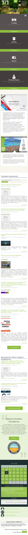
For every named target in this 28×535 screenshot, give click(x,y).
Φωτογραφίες (4, 259)
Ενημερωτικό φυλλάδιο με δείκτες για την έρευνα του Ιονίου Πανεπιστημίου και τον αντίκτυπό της (13, 384)
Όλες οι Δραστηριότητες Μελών (14, 408)
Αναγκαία (15, 532)
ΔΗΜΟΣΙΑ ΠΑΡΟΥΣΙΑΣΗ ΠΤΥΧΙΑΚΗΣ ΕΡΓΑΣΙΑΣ (11, 184)
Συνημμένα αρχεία (6, 188)
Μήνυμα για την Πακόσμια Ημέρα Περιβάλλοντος (11, 255)
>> (25, 463)
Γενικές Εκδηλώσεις (10, 304)
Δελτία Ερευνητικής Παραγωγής (5, 402)
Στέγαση (11, 229)
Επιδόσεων (20, 532)
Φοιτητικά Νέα (15, 229)
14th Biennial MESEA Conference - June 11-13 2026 (11, 500)
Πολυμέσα (14, 495)
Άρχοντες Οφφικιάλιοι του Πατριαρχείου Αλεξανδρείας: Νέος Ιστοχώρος (13, 235)
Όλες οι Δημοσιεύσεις (14, 347)
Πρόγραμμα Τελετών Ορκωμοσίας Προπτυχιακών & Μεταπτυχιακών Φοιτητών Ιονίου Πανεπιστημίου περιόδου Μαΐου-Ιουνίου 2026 (13, 489)
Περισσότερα (24, 204)
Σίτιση (9, 229)
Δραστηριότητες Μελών (11, 378)
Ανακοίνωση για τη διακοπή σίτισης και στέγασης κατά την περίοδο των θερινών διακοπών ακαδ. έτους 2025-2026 (13, 209)
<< (3, 463)
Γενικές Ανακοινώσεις (4, 203)
